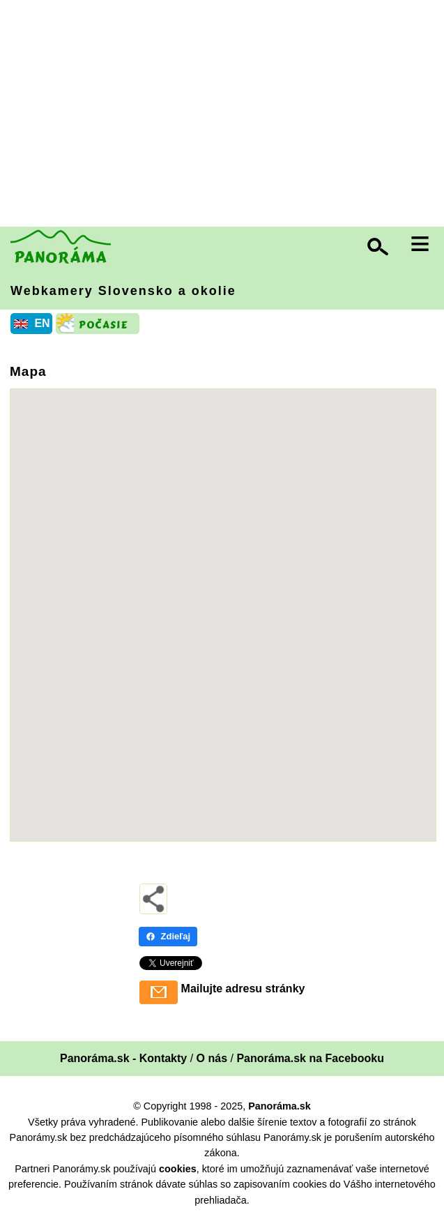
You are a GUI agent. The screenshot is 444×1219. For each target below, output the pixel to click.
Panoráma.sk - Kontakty (123, 1058)
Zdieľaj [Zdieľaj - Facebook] (168, 936)
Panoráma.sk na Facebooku (310, 1058)
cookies (178, 1168)
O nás (212, 1058)
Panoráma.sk (279, 1106)
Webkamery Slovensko (123, 291)
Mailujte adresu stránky (243, 988)
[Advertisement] (225, 115)
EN (41, 323)
